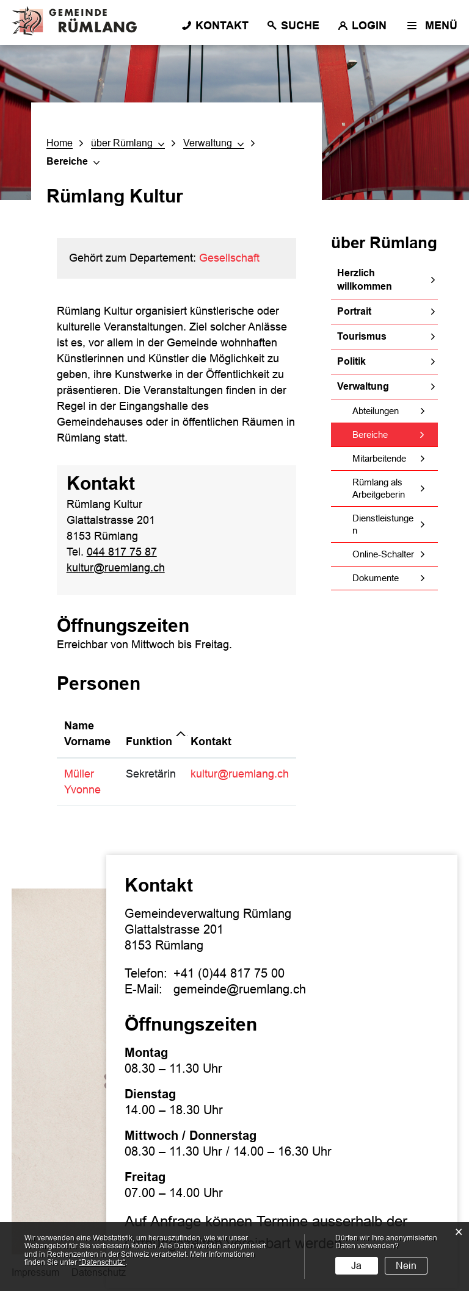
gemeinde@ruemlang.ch (239, 989)
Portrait (354, 311)
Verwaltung (363, 386)
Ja (356, 1266)
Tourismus (362, 336)
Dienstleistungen (382, 524)
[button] (128, 143)
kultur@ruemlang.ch (116, 568)
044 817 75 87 (122, 552)
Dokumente (375, 578)
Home (59, 143)
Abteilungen (375, 411)
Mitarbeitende (379, 458)
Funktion (149, 741)
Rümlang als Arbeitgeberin (378, 488)
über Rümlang (384, 243)
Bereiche (395, 434)
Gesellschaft (229, 258)
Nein (406, 1266)
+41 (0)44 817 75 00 (229, 973)
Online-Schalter (383, 554)
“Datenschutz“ (102, 1262)
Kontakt (211, 741)
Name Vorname (87, 734)
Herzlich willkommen (364, 279)
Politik (351, 361)
